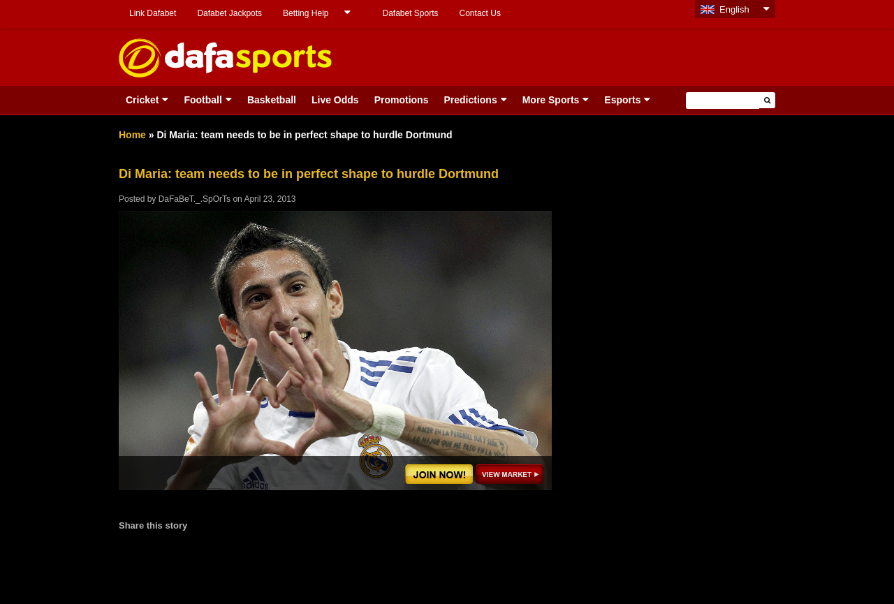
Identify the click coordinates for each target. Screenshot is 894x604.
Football (202, 99)
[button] (767, 100)
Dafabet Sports (410, 13)
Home (132, 134)
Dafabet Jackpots (229, 13)
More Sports (551, 99)
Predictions (470, 99)
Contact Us (480, 13)
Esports (622, 99)
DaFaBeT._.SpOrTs (194, 199)
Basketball (271, 99)
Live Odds (335, 99)
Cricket (142, 99)
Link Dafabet (152, 13)
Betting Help (305, 13)
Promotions (401, 99)
